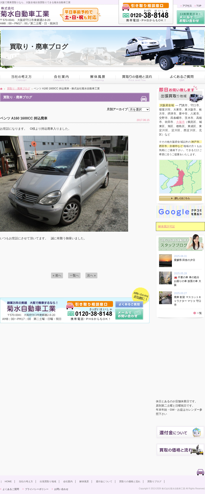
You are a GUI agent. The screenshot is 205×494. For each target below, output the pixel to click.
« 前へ (57, 275)
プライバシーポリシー (36, 489)
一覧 (199, 313)
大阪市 (180, 122)
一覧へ (74, 275)
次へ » (91, 275)
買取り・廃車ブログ (18, 88)
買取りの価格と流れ (129, 481)
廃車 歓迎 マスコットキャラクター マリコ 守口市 (187, 301)
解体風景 (84, 481)
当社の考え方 (26, 481)
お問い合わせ (61, 489)
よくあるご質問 (11, 489)
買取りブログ (154, 481)
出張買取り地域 (48, 481)
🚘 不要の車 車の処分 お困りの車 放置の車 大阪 (187, 281)
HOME (8, 481)
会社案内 (68, 481)
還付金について (104, 481)
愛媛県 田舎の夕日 (186, 260)
